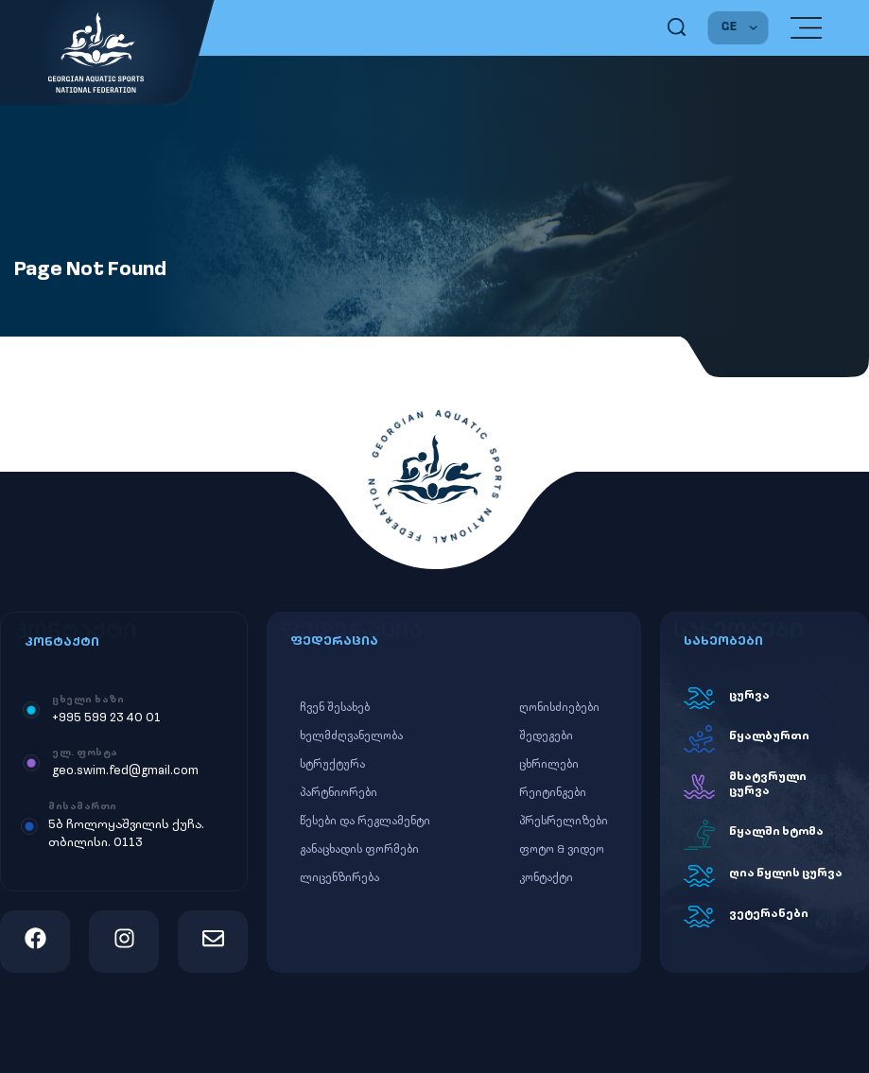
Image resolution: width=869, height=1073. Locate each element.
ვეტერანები (768, 914)
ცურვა (749, 695)
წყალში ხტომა (776, 832)
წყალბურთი (769, 736)
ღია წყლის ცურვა (786, 873)
